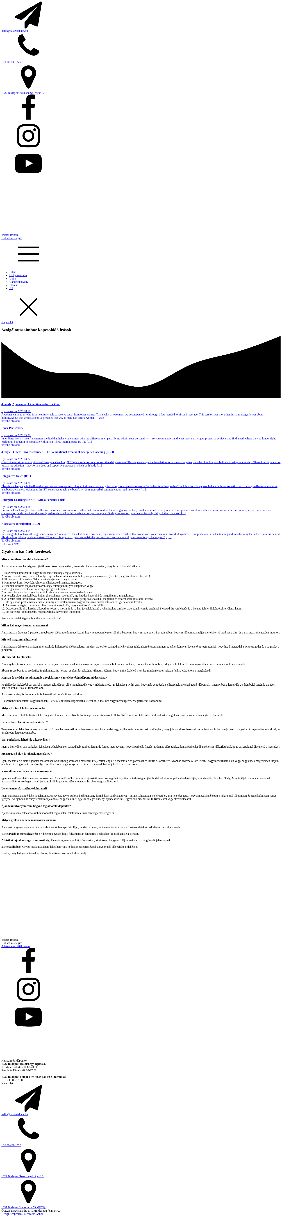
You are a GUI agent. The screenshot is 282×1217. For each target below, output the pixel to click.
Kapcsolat (7, 322)
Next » (17, 543)
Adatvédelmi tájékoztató (15, 946)
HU (11, 288)
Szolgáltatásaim (18, 275)
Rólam (12, 272)
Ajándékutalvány (18, 281)
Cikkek (13, 285)
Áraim (12, 278)
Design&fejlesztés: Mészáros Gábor (22, 1213)
